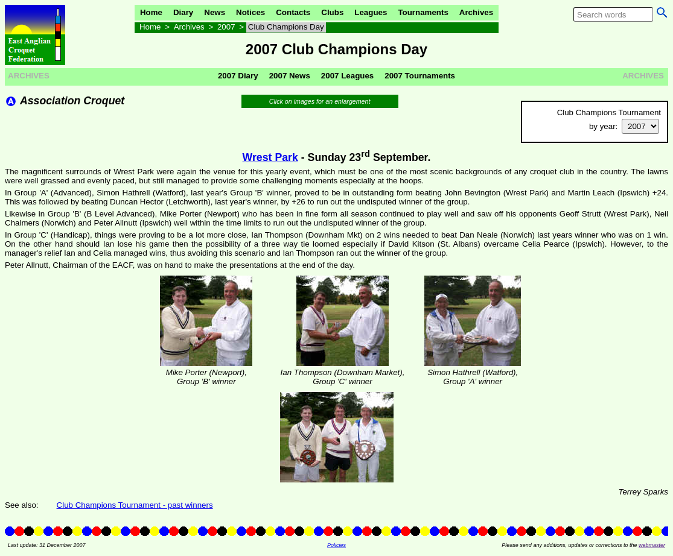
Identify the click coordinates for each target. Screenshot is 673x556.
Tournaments (423, 12)
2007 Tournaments (419, 75)
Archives (476, 12)
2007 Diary (238, 75)
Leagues (370, 12)
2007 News (289, 75)
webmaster (652, 545)
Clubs (332, 12)
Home (151, 12)
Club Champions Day (286, 26)
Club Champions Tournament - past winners (135, 505)
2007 (226, 26)
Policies (336, 545)
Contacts (293, 12)
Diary (183, 12)
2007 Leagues (347, 75)
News (214, 12)
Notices (250, 12)
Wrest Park (270, 157)
